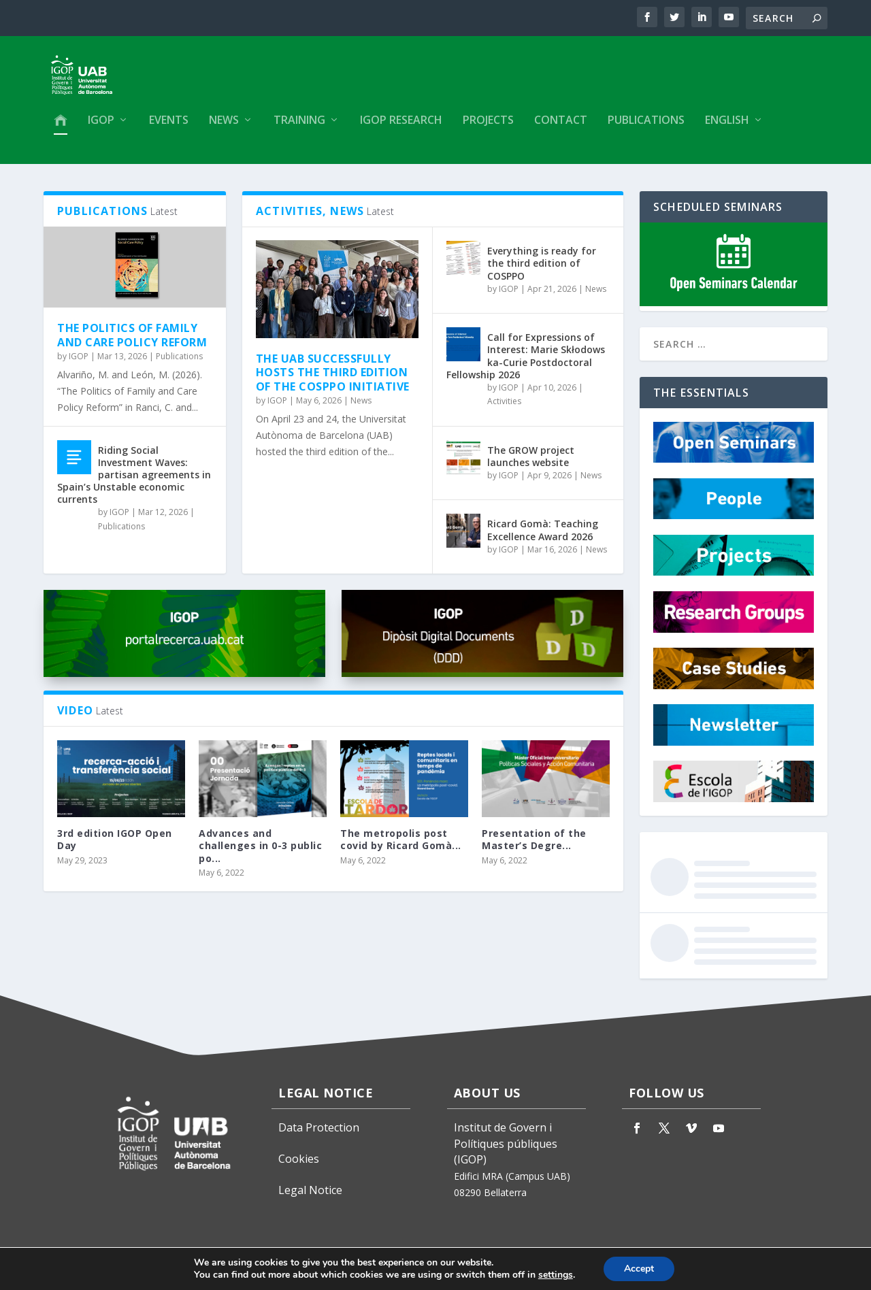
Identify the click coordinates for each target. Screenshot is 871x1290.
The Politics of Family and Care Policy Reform (132, 341)
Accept (639, 1268)
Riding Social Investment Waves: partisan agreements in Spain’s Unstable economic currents (134, 480)
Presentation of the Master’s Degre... (534, 845)
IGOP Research (401, 126)
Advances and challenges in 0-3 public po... (260, 851)
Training (299, 126)
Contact (560, 126)
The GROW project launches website (530, 462)
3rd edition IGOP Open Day (114, 845)
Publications (646, 126)
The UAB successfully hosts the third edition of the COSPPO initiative (333, 378)
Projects (488, 126)
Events (168, 126)
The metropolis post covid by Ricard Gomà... (400, 845)
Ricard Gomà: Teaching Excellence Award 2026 (542, 535)
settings (555, 1275)
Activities (504, 407)
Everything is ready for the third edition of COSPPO (541, 269)
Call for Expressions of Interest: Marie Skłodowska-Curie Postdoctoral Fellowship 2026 (525, 362)
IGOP (101, 126)
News (224, 126)
